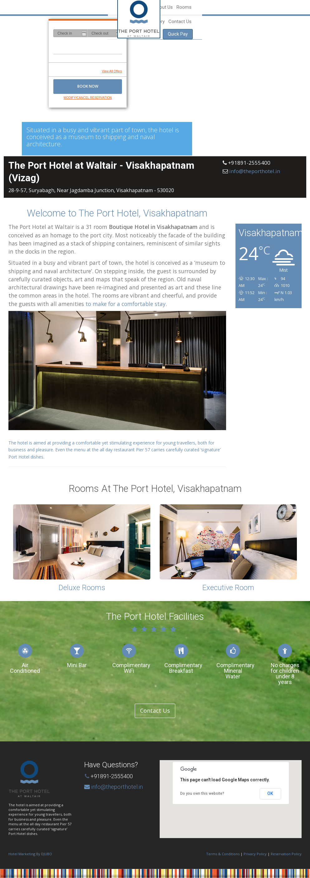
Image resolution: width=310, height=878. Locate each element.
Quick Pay (286, 7)
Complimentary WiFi (131, 668)
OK (270, 793)
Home (176, 7)
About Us (195, 7)
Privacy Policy (255, 853)
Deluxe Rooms (82, 587)
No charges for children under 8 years (285, 673)
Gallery (234, 7)
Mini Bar (77, 665)
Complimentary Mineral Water (235, 671)
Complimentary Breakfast (183, 668)
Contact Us (256, 7)
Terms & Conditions (223, 853)
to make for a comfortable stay (125, 304)
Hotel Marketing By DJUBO (30, 853)
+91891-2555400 (111, 776)
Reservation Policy (286, 853)
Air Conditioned (25, 668)
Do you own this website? (202, 793)
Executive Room (228, 587)
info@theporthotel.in (254, 171)
